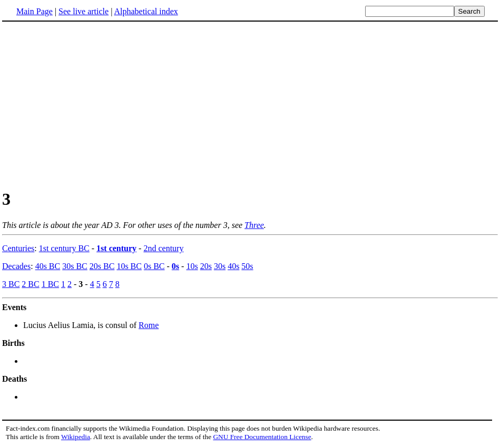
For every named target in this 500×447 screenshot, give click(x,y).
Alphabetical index (146, 11)
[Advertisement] (90, 104)
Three (254, 225)
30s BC (74, 266)
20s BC (102, 266)
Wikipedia (75, 437)
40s (233, 266)
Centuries (18, 248)
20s (206, 266)
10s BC (129, 266)
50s (247, 266)
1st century (116, 248)
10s (192, 266)
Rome (149, 325)
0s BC (154, 266)
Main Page (34, 11)
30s (220, 266)
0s (175, 266)
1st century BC (64, 248)
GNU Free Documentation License (262, 437)
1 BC (50, 284)
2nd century (163, 248)
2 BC (30, 284)
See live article (83, 11)
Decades (16, 266)
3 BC (10, 284)
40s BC (48, 266)
